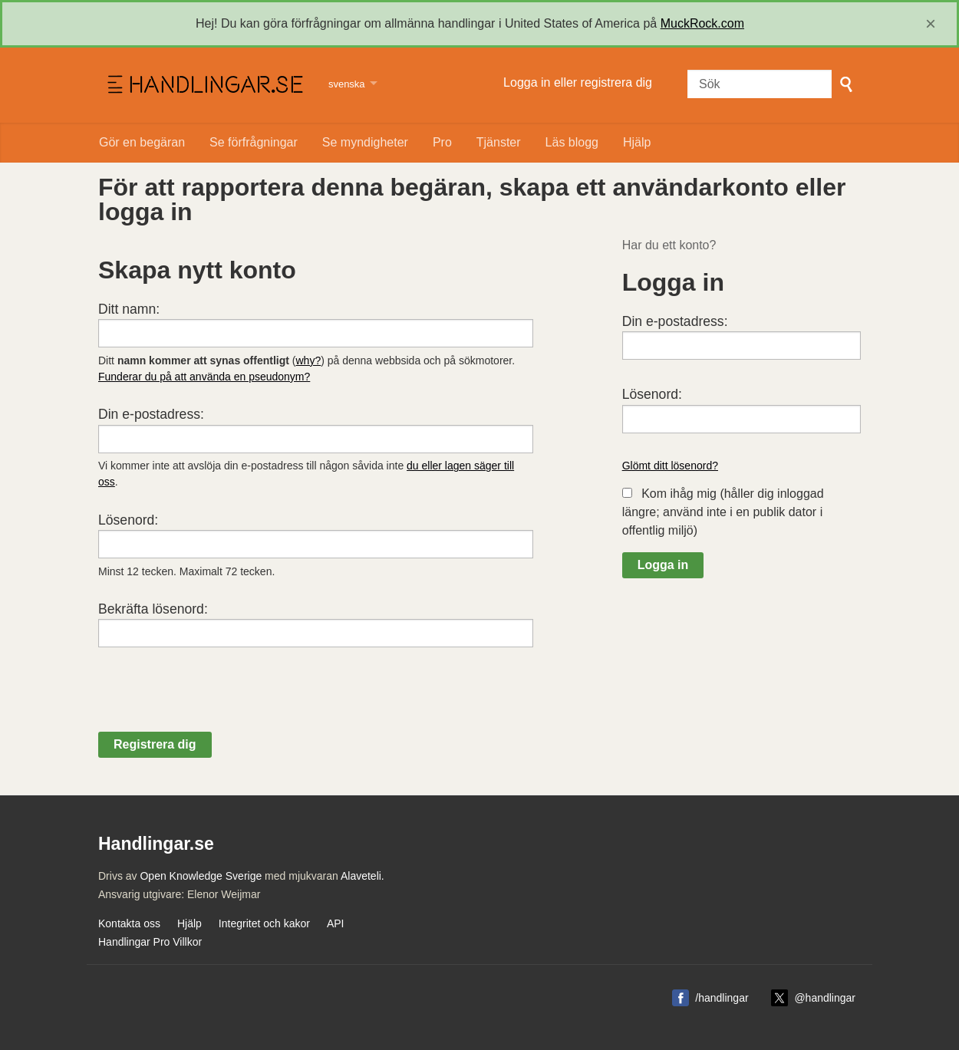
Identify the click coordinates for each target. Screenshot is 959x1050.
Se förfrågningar (253, 142)
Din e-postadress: (151, 414)
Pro (442, 142)
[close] (930, 23)
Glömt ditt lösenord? (670, 465)
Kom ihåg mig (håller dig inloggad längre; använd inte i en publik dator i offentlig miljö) (723, 512)
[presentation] (214, 702)
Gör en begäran (142, 142)
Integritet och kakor (264, 923)
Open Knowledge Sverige (201, 876)
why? (308, 360)
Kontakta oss (129, 923)
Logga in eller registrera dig (577, 82)
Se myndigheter (365, 142)
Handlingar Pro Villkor (150, 942)
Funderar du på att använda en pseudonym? (204, 376)
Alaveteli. (362, 876)
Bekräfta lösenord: (153, 609)
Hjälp (637, 142)
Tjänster (498, 142)
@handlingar (824, 998)
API (335, 923)
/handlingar (721, 998)
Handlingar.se (203, 85)
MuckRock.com (702, 23)
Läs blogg (571, 142)
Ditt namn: (129, 309)
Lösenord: (128, 520)
